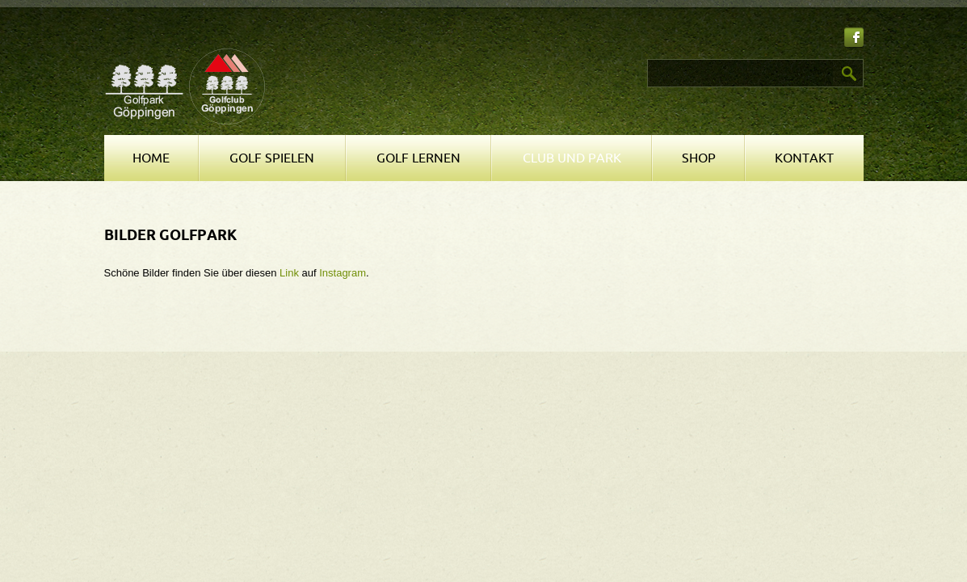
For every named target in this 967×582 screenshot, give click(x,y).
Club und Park (572, 158)
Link (289, 273)
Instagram (342, 273)
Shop (699, 158)
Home (151, 158)
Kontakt (804, 158)
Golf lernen (418, 158)
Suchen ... (492, 59)
